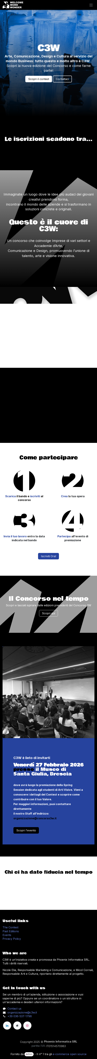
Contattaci (62, 79)
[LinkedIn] (7, 1025)
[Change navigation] (91, 4)
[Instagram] (27, 1025)
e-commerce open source (69, 1054)
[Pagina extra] (17, 1025)
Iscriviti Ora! (48, 556)
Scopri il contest (38, 79)
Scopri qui (48, 613)
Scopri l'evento (26, 830)
